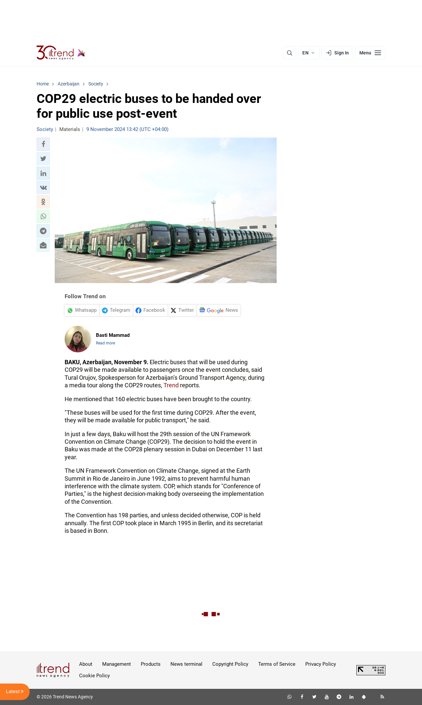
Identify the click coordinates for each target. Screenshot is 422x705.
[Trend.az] (61, 53)
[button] (43, 144)
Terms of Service (276, 664)
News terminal (186, 664)
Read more (105, 343)
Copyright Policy (230, 664)
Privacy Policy (320, 664)
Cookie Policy (94, 676)
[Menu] (370, 52)
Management (116, 664)
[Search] (289, 52)
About (85, 664)
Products (151, 664)
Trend (171, 385)
